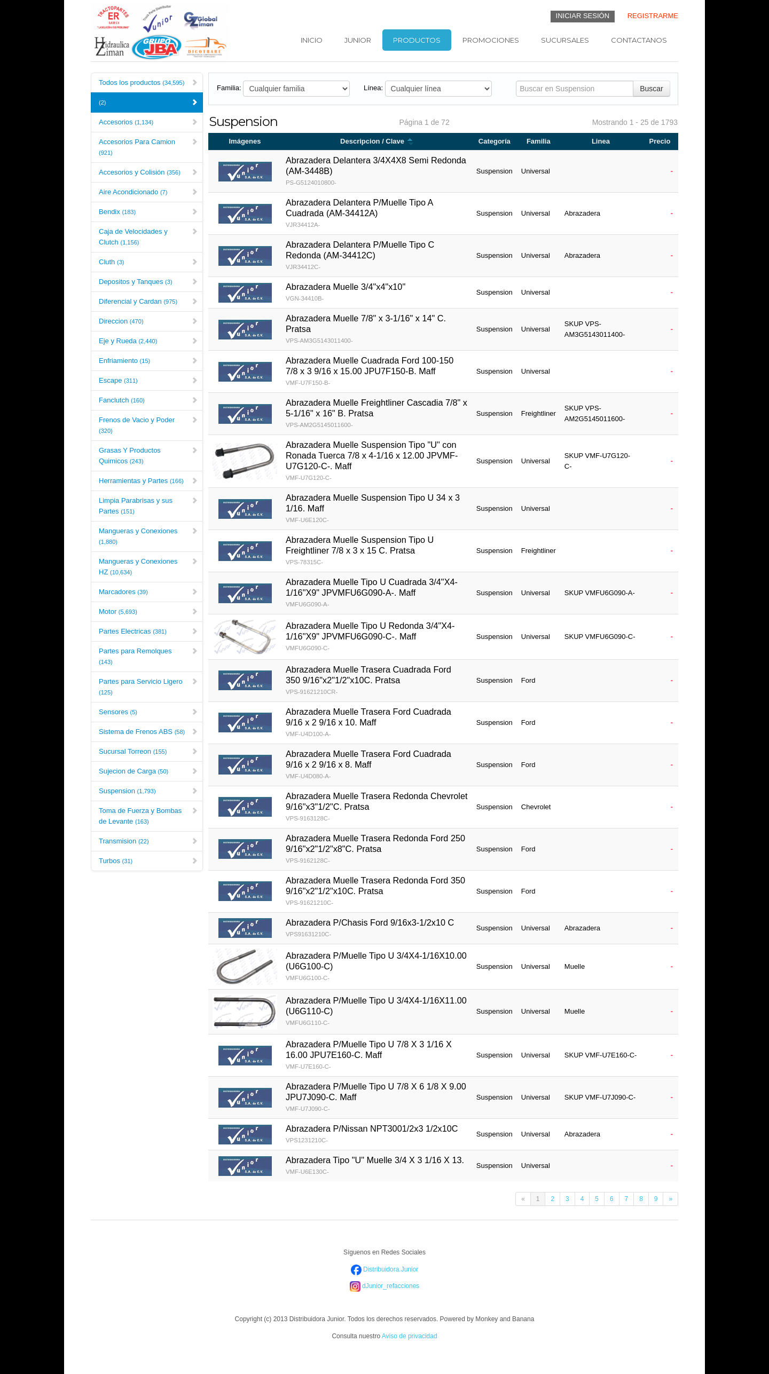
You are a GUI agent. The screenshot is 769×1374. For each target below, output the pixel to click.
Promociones (490, 40)
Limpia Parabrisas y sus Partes (148, 505)
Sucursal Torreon (148, 751)
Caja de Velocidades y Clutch (148, 236)
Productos (417, 40)
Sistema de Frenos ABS (148, 732)
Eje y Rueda (148, 341)
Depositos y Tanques (148, 282)
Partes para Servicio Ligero (148, 686)
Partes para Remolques (148, 656)
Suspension (148, 791)
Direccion (148, 321)
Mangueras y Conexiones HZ (148, 566)
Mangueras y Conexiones (148, 536)
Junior (357, 40)
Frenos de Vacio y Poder (148, 425)
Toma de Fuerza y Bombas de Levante (148, 816)
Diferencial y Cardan (148, 301)
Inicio (312, 40)
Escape (148, 380)
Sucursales (565, 40)
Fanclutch (148, 400)
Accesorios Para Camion (148, 147)
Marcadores (148, 592)
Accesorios (148, 122)
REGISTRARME (652, 16)
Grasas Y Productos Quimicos (148, 455)
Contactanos (639, 40)
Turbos (148, 861)
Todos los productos (148, 82)
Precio (660, 141)
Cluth (148, 262)
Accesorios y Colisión (148, 172)
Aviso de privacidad (409, 1336)
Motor (148, 611)
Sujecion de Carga (148, 771)
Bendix (148, 212)
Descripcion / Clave (376, 141)
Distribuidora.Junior (385, 1269)
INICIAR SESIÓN (582, 16)
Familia (539, 141)
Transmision (148, 841)
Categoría (494, 141)
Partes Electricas (148, 631)
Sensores (148, 712)
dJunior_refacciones (385, 1286)
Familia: (229, 88)
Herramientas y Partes (148, 481)
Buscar (651, 88)
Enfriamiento (148, 361)
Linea (601, 141)
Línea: (373, 88)
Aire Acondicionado (148, 192)
